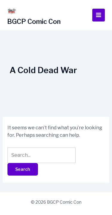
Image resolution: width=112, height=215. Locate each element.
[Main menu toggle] (98, 15)
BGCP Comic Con (34, 21)
